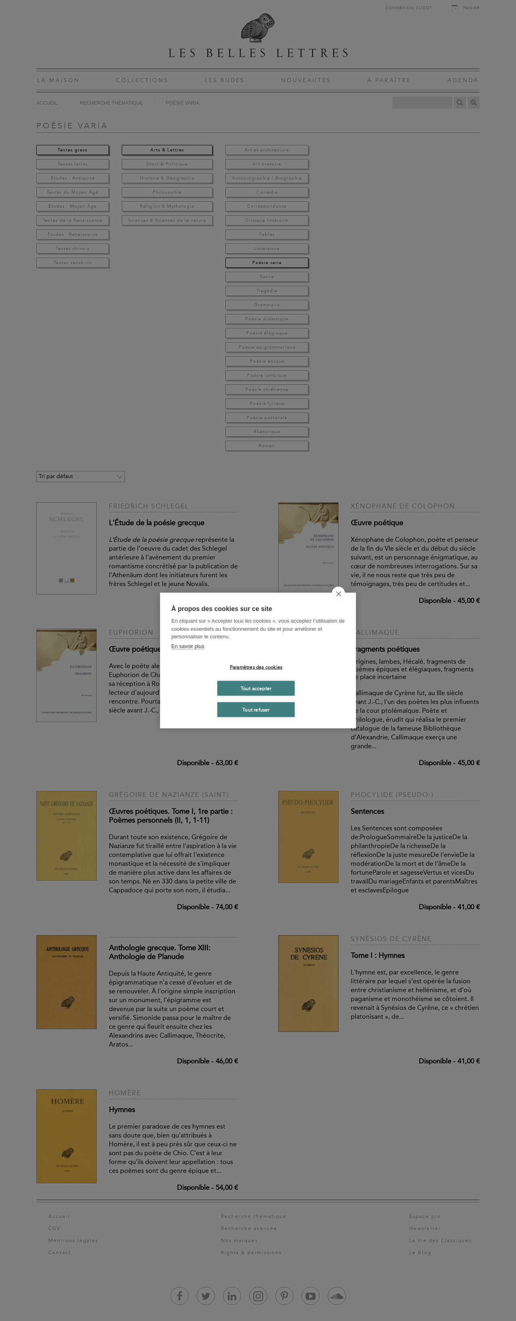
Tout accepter (256, 688)
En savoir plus (187, 646)
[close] (338, 594)
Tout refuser (255, 709)
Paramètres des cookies (256, 667)
